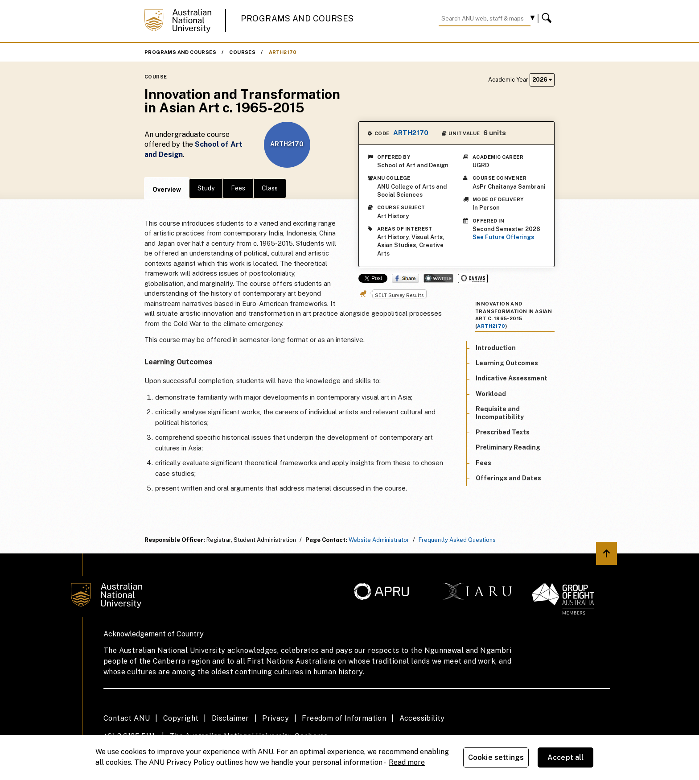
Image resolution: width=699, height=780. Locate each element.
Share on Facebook (405, 278)
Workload (491, 393)
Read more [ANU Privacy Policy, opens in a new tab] (407, 762)
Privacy (275, 718)
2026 (542, 79)
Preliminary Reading (508, 447)
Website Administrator (379, 540)
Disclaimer (230, 718)
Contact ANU (126, 718)
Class (270, 188)
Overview (166, 189)
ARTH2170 (283, 52)
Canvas (473, 278)
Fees (238, 188)
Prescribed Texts (503, 432)
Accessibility (422, 718)
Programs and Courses (297, 18)
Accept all (565, 757)
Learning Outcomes (507, 363)
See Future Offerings (503, 237)
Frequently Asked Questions (457, 540)
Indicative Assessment (511, 378)
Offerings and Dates (508, 478)
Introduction (496, 347)
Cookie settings (496, 757)
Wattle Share (438, 278)
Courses (242, 52)
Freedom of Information (344, 718)
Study (205, 188)
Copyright (181, 718)
